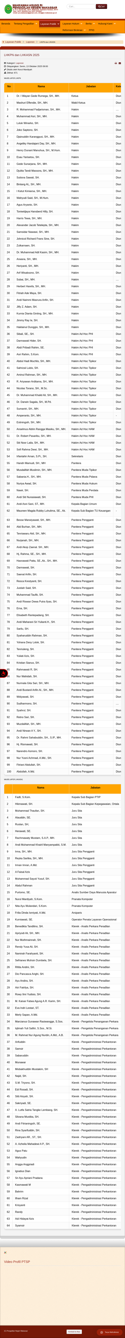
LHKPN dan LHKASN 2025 (21, 55)
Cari (101, 6)
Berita (89, 23)
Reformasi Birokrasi (72, 30)
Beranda (5, 23)
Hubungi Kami (105, 23)
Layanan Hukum (70, 23)
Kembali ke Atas (74, 1332)
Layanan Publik (48, 24)
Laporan (20, 63)
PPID (91, 30)
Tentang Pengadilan (24, 23)
